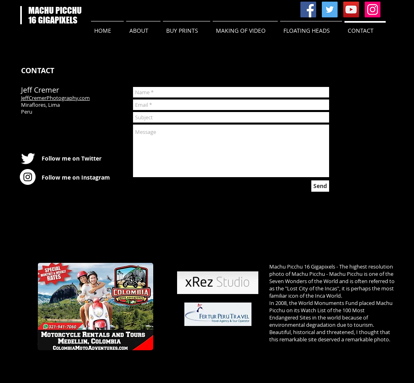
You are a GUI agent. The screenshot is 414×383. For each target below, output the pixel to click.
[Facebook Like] (126, 10)
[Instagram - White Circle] (28, 177)
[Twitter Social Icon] (330, 9)
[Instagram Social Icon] (372, 9)
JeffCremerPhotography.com (55, 98)
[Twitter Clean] (28, 158)
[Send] (320, 186)
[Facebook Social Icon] (308, 9)
